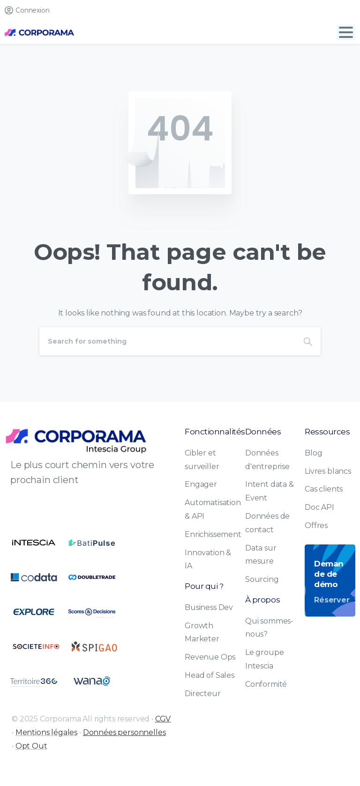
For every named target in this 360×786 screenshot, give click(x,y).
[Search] (167, 341)
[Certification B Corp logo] (33, 542)
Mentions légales (46, 732)
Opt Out (31, 746)
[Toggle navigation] (346, 32)
